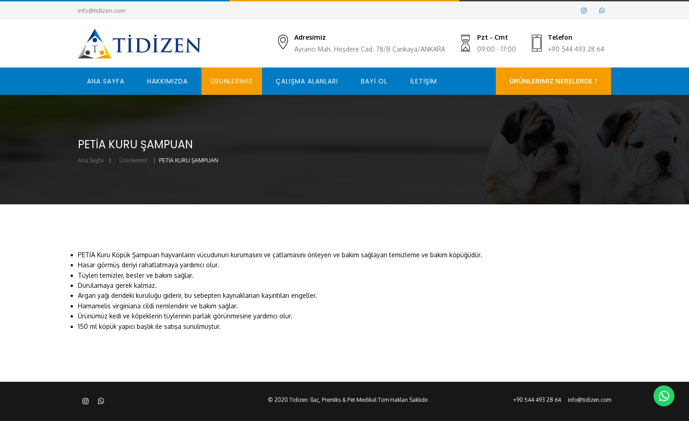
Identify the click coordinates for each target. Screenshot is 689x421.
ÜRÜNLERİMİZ (232, 81)
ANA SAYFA (105, 81)
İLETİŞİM (423, 81)
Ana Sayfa (90, 160)
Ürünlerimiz (133, 160)
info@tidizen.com (101, 10)
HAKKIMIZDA (167, 81)
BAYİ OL (374, 81)
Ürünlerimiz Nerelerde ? (553, 81)
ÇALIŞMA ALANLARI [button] (307, 81)
